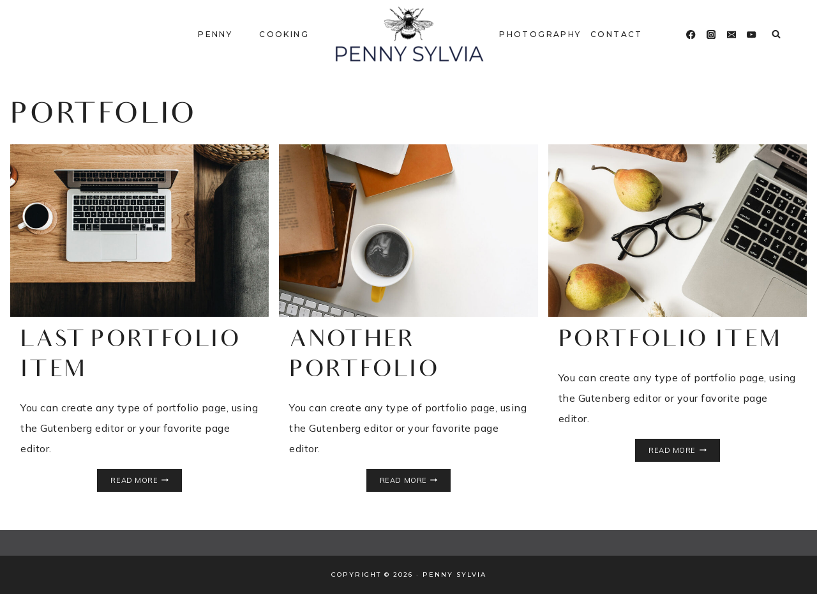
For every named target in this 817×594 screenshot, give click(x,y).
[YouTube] (751, 35)
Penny (215, 34)
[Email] (732, 35)
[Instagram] (711, 35)
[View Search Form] (776, 34)
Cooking (284, 34)
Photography (540, 34)
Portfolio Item (670, 341)
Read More (145, 480)
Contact (616, 34)
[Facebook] (691, 35)
